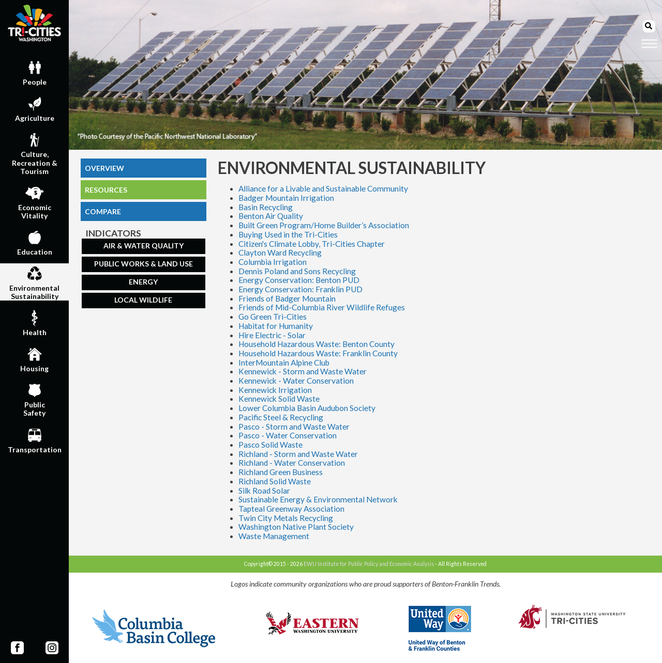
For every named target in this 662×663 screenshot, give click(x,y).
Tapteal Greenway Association (291, 508)
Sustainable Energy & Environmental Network (318, 499)
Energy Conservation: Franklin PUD (300, 289)
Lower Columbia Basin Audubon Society (306, 408)
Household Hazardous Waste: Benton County (316, 344)
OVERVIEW (104, 168)
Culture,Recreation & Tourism (34, 152)
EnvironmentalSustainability (34, 282)
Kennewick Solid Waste (279, 398)
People (35, 71)
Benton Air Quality (270, 215)
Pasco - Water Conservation (287, 435)
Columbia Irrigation (272, 261)
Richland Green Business (280, 472)
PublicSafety (34, 398)
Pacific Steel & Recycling (280, 417)
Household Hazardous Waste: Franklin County (318, 353)
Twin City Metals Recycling (285, 518)
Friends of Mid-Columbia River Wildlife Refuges (321, 307)
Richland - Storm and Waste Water (298, 454)
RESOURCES (106, 189)
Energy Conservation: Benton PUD (298, 280)
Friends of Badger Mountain (287, 298)
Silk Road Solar (264, 490)
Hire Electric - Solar (272, 335)
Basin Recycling (265, 207)
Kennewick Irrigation (275, 389)
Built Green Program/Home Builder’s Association (323, 225)
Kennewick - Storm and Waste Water (302, 371)
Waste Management (273, 536)
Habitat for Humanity (275, 325)
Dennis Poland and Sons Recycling (297, 271)
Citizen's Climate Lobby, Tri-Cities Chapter (311, 243)
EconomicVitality (34, 201)
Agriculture (34, 107)
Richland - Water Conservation (291, 462)
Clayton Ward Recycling (280, 252)
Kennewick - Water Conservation (296, 380)
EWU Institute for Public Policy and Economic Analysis (369, 564)
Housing (34, 358)
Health (35, 322)
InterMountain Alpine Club (283, 362)
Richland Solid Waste (274, 481)
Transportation (35, 439)
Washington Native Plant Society (296, 526)
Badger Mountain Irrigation (286, 197)
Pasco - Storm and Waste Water (294, 426)
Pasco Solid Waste (270, 444)
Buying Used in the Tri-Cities (288, 234)
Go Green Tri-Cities (272, 316)
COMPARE (103, 211)
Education (34, 241)
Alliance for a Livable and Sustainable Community (323, 188)
